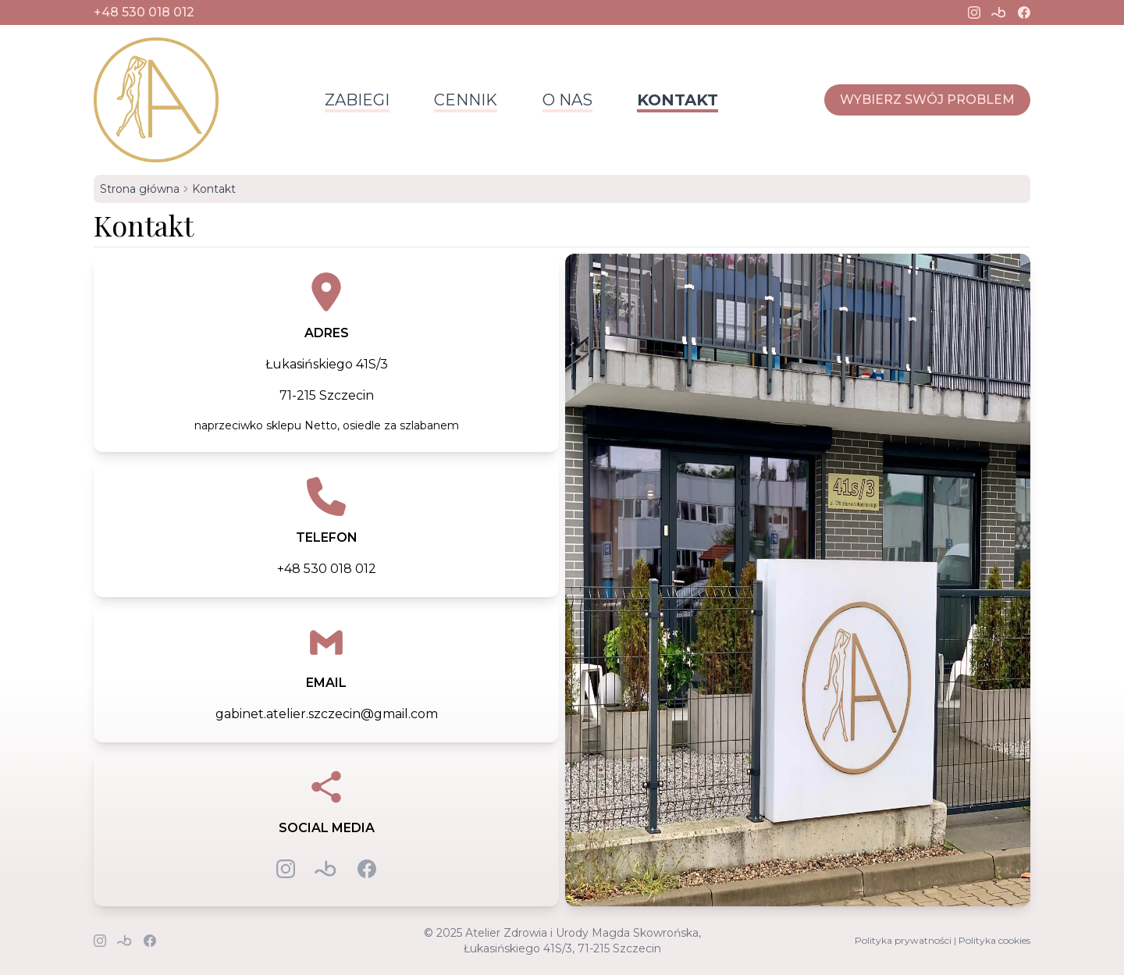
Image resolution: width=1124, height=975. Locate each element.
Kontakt (677, 100)
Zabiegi (357, 100)
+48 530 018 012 (144, 12)
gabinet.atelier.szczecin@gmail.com (326, 713)
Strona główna (140, 189)
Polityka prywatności (903, 940)
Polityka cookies (994, 940)
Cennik (465, 100)
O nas (567, 100)
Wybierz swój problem (927, 99)
